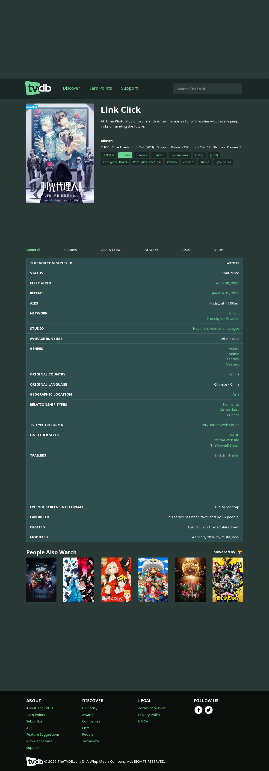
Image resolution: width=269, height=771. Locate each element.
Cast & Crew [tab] (111, 249)
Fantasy (233, 359)
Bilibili (234, 313)
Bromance (230, 404)
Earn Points (100, 88)
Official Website (226, 440)
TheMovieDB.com (224, 445)
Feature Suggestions (42, 734)
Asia (236, 394)
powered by (228, 552)
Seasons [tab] (70, 249)
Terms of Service (152, 708)
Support (129, 88)
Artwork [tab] (151, 249)
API (29, 727)
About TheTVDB (39, 708)
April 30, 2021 (227, 283)
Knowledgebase (39, 741)
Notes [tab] (219, 249)
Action (234, 348)
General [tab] (33, 249)
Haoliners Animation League (216, 328)
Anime (234, 353)
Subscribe (34, 721)
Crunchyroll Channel (223, 318)
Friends (233, 414)
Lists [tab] (186, 249)
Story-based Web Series (219, 424)
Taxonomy (90, 741)
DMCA (143, 721)
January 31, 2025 (225, 293)
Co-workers (229, 409)
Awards (88, 714)
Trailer (233, 455)
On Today (90, 708)
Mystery (232, 364)
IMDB (234, 435)
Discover (71, 88)
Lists (85, 727)
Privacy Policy (149, 714)
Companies (91, 721)
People (88, 734)
